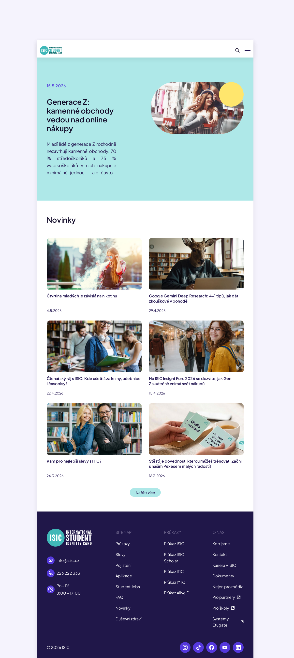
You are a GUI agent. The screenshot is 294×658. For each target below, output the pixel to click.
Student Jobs (128, 586)
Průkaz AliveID (177, 592)
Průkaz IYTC (174, 582)
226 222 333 (68, 573)
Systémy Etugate (228, 622)
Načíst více (145, 492)
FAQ (119, 597)
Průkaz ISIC (174, 543)
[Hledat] (238, 50)
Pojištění (123, 565)
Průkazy (123, 543)
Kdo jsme (221, 543)
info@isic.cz (68, 560)
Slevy (121, 554)
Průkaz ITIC (174, 571)
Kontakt (219, 554)
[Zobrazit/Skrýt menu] (247, 50)
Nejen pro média (227, 586)
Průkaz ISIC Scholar (174, 557)
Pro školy (223, 608)
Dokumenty (223, 575)
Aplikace (124, 575)
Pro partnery (226, 597)
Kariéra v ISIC (224, 565)
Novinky (123, 608)
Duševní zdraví (128, 618)
